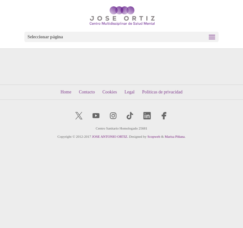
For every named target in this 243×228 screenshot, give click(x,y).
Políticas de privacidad (162, 92)
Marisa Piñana (175, 136)
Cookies (109, 92)
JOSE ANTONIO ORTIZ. (110, 136)
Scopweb (153, 136)
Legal (130, 92)
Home (66, 92)
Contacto (87, 92)
